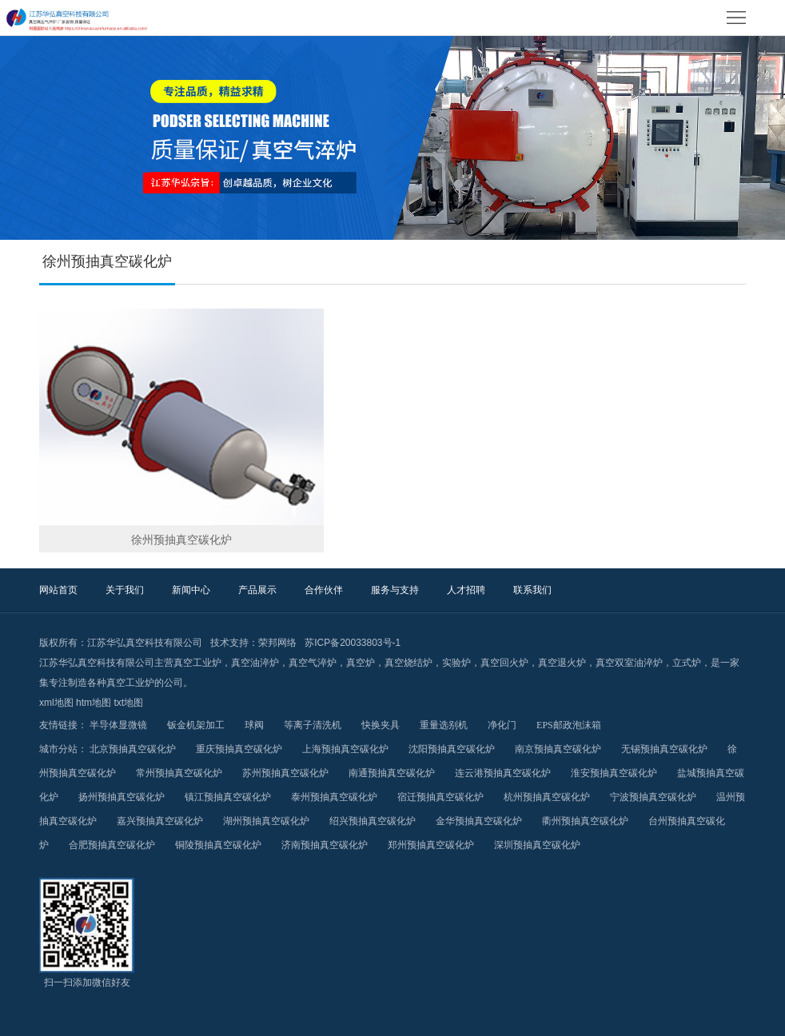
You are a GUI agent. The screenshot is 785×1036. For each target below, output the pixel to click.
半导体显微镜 (118, 725)
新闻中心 (191, 590)
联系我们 (532, 590)
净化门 (502, 725)
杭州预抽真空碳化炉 (547, 797)
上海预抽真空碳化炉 (345, 749)
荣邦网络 (277, 642)
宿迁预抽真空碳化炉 (440, 797)
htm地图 (93, 702)
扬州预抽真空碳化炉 (121, 797)
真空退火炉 (562, 662)
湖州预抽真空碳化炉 (266, 821)
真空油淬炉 (255, 662)
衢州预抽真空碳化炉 (585, 821)
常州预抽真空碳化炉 (179, 773)
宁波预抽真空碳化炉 (653, 797)
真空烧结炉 (408, 662)
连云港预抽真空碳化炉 (503, 773)
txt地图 (128, 702)
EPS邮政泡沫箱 (568, 725)
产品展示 (257, 590)
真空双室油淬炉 (629, 662)
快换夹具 (380, 725)
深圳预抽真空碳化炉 (537, 845)
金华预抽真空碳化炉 (479, 821)
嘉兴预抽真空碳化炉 (160, 821)
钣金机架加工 (196, 725)
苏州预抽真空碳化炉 (285, 773)
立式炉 (686, 662)
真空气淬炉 (313, 662)
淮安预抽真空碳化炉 (614, 773)
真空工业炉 (197, 662)
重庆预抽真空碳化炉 (239, 749)
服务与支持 (395, 590)
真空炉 (360, 662)
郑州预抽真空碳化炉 (431, 845)
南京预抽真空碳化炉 (558, 749)
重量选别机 (444, 725)
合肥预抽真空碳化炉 (112, 845)
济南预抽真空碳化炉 (324, 845)
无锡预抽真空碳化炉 (664, 749)
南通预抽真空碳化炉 (392, 773)
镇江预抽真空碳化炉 (228, 797)
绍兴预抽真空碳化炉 (372, 821)
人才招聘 (466, 590)
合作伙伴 (324, 590)
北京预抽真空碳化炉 (133, 749)
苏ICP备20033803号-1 (352, 642)
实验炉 (456, 662)
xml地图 (56, 702)
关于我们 (125, 590)
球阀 (254, 725)
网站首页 (58, 590)
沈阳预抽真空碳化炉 (451, 749)
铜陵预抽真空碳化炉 (218, 845)
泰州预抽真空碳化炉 (334, 797)
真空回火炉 (504, 662)
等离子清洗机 (312, 725)
